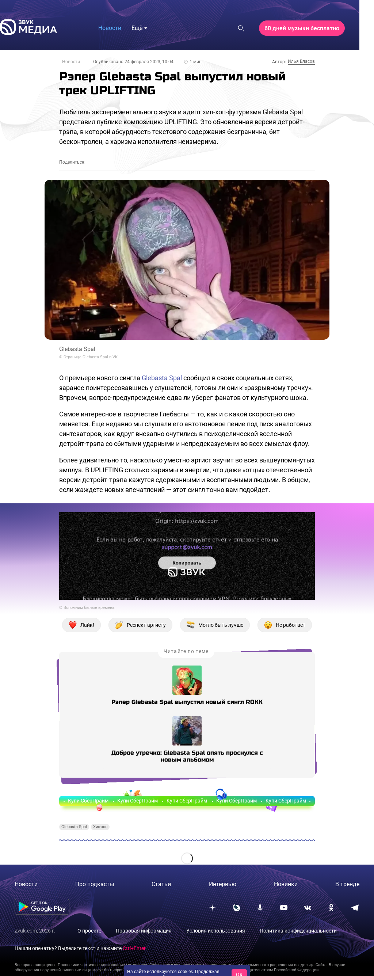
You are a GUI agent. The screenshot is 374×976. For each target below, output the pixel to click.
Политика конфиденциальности (298, 931)
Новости (71, 61)
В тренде (347, 884)
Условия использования (215, 931)
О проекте (89, 931)
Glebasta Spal (162, 378)
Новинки (286, 884)
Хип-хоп (100, 826)
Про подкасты (94, 884)
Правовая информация (144, 931)
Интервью (222, 884)
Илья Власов (301, 61)
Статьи (161, 884)
